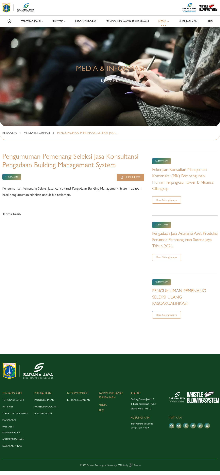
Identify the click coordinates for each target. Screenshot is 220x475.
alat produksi (43, 417)
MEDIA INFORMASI (37, 137)
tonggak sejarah (13, 404)
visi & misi (7, 410)
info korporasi (86, 25)
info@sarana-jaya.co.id (142, 427)
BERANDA (9, 137)
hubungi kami (188, 25)
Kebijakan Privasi (12, 449)
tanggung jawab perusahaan (128, 25)
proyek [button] (58, 25)
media (103, 408)
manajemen (9, 424)
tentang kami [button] (31, 25)
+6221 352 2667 (140, 432)
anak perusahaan (13, 443)
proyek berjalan (44, 404)
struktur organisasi (15, 417)
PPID (210, 25)
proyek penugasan (45, 410)
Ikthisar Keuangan (78, 404)
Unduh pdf (130, 181)
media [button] (162, 25)
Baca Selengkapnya (166, 204)
